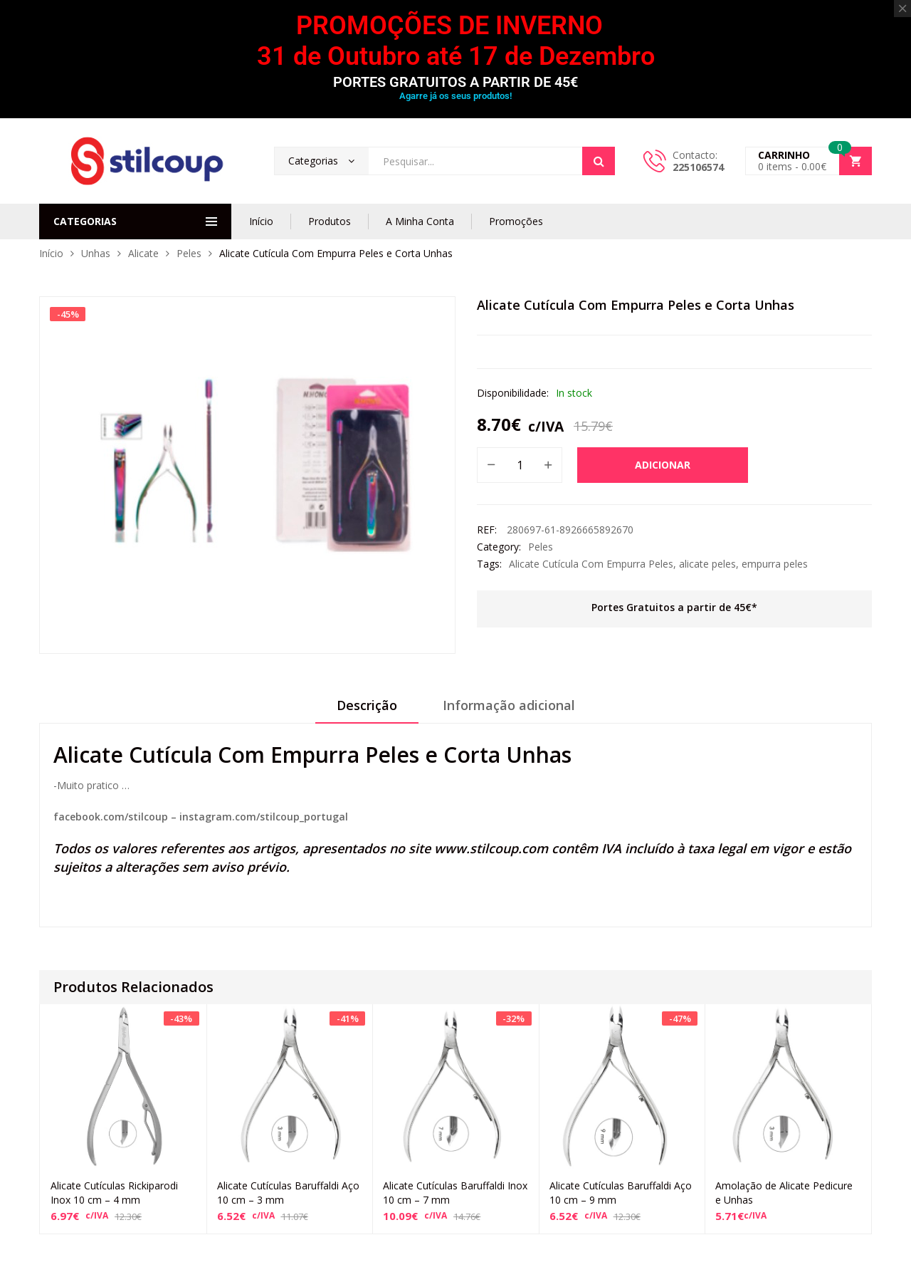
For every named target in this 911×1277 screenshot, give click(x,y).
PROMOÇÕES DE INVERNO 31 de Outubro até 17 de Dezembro (456, 41)
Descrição (367, 705)
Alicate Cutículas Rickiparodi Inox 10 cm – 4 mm (114, 1192)
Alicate (143, 253)
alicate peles (707, 563)
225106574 (698, 167)
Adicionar (662, 464)
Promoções (516, 221)
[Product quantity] (519, 465)
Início (261, 221)
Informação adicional (509, 705)
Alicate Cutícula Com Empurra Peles (591, 563)
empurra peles (775, 563)
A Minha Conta (420, 221)
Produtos (329, 221)
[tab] (366, 710)
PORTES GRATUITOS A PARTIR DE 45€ (455, 81)
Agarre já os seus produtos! (455, 95)
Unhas (95, 253)
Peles (189, 253)
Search (598, 161)
